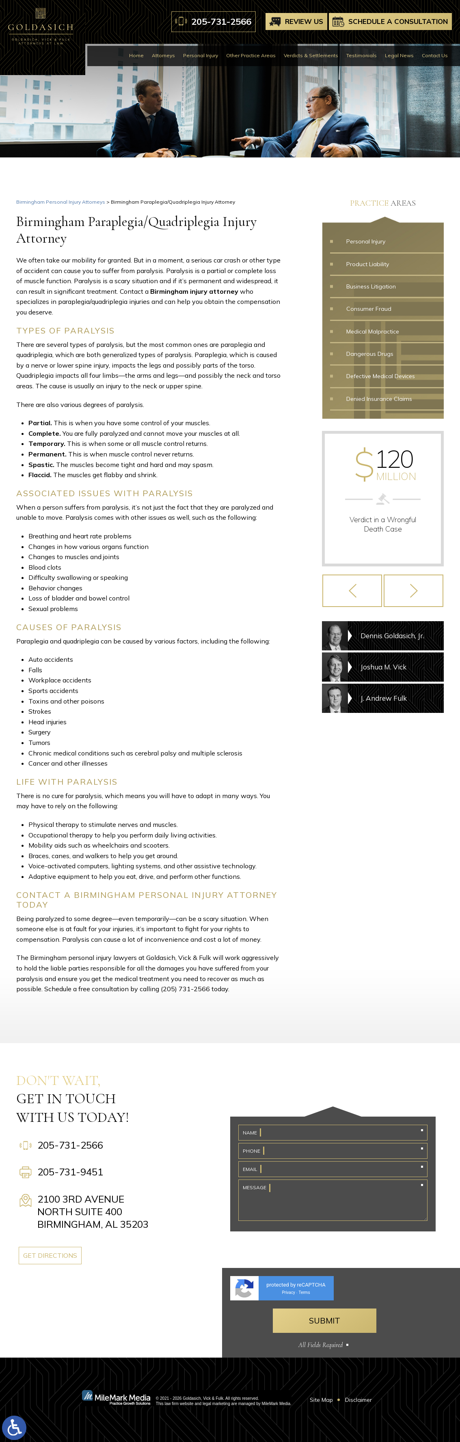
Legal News (399, 55)
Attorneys (163, 55)
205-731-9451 (70, 1172)
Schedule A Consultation (398, 21)
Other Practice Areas (251, 55)
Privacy (288, 1292)
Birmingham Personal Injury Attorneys (60, 202)
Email (250, 1169)
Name (250, 1133)
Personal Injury (200, 55)
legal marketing (216, 1403)
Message (254, 1187)
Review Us (304, 21)
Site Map (321, 1399)
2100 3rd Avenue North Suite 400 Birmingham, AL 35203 (93, 1211)
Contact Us (435, 55)
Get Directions (69, 1255)
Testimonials (361, 55)
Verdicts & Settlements (311, 55)
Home (136, 55)
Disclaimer (358, 1399)
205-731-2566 (221, 21)
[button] (352, 599)
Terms (304, 1292)
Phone (251, 1151)
